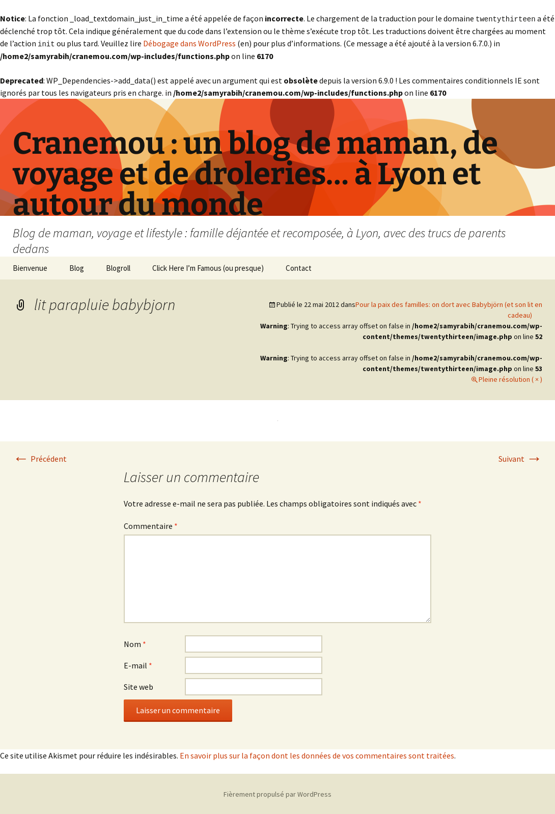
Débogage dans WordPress (189, 43)
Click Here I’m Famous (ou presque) (208, 267)
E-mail (138, 664)
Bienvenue (30, 267)
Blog (76, 267)
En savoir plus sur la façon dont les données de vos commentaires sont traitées (317, 754)
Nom (135, 643)
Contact (299, 267)
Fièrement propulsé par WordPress (277, 793)
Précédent (40, 458)
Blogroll (118, 267)
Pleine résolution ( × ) (510, 378)
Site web (138, 686)
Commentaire (151, 525)
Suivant (520, 458)
